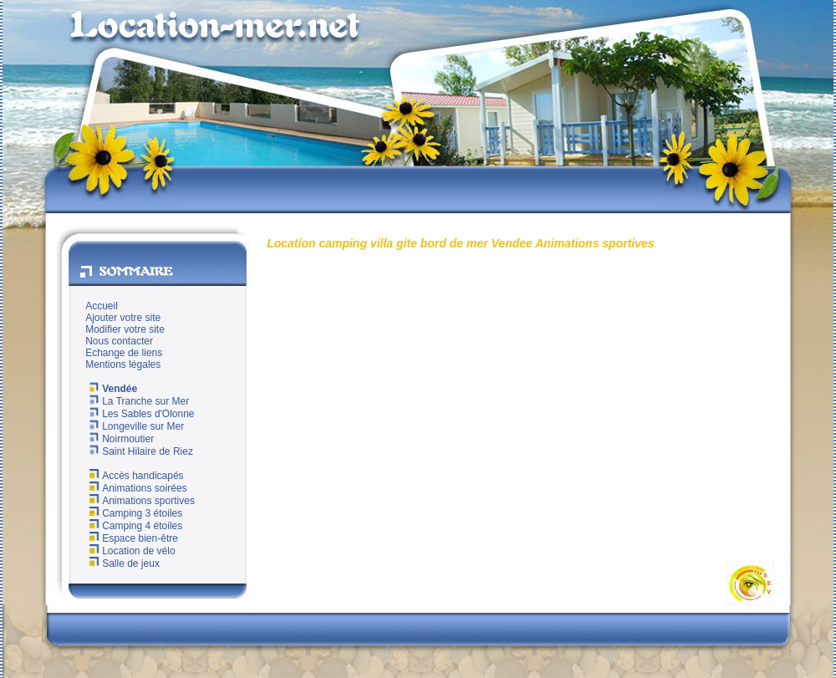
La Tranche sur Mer (137, 401)
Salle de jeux (122, 563)
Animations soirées (135, 488)
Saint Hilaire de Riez (139, 451)
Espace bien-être (131, 538)
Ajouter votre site (123, 318)
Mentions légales (123, 364)
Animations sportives (140, 501)
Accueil (101, 306)
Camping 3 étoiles (133, 513)
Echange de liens (123, 353)
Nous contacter (119, 341)
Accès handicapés (134, 476)
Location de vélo (130, 551)
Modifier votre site (125, 329)
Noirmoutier (119, 439)
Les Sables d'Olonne (139, 414)
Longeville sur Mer (134, 426)
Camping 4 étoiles (133, 526)
